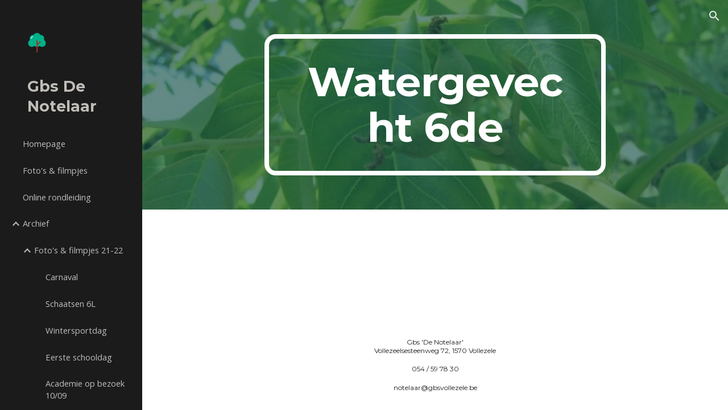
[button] (714, 16)
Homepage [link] (44, 143)
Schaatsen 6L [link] (71, 303)
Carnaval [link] (62, 276)
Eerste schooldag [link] (79, 357)
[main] (434, 104)
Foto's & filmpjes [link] (55, 170)
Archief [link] (36, 223)
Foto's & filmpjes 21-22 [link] (78, 250)
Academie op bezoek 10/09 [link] (85, 389)
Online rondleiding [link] (57, 197)
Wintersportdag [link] (76, 330)
